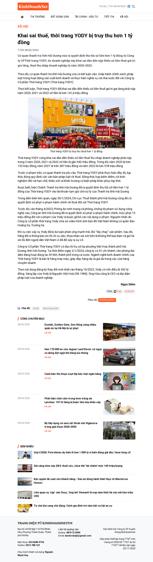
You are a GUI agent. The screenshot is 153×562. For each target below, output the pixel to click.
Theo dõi (93, 299)
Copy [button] (117, 291)
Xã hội (124, 16)
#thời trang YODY (50, 308)
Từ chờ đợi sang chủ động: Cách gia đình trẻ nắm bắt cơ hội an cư (73, 505)
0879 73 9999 (73, 532)
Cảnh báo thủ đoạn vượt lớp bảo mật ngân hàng (72, 373)
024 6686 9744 (36, 542)
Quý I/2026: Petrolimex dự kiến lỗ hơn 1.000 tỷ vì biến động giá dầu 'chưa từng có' (82, 452)
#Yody (36, 308)
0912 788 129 (33, 545)
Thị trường (37, 16)
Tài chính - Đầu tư (86, 16)
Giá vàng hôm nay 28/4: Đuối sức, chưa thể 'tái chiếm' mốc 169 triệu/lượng (78, 465)
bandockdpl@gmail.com (78, 535)
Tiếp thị (109, 16)
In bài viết (129, 291)
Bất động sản (60, 16)
